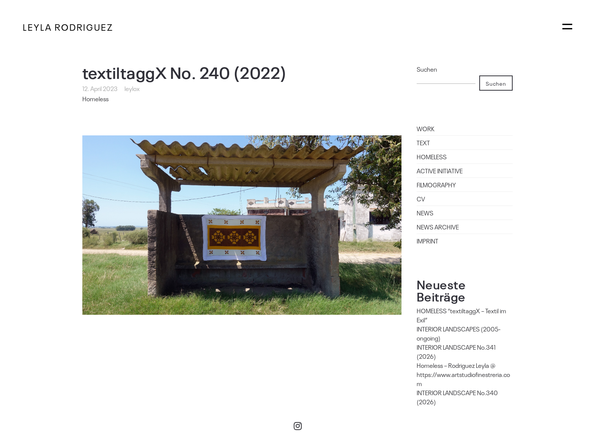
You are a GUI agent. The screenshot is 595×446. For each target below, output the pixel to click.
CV (421, 199)
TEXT (423, 143)
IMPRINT (427, 241)
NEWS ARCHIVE (438, 227)
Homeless (95, 98)
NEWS (425, 213)
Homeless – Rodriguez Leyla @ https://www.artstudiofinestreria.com (463, 374)
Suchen (427, 69)
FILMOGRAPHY (436, 185)
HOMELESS (432, 157)
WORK (425, 129)
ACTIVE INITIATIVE (440, 171)
